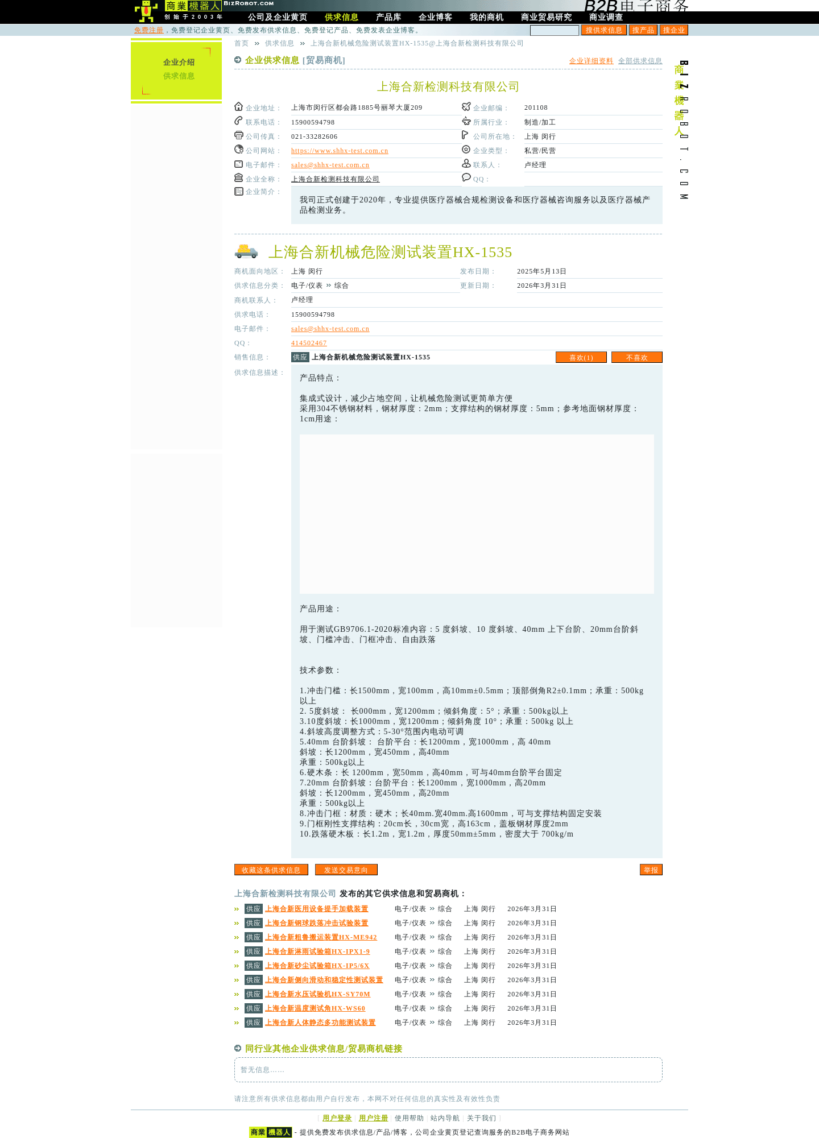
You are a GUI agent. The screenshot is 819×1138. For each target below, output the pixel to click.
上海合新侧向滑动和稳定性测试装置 (324, 980)
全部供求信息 (640, 61)
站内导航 (445, 1118)
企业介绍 (179, 62)
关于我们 (482, 1118)
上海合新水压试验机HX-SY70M (318, 994)
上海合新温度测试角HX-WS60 (315, 1008)
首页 (241, 43)
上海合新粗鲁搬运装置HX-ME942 (321, 937)
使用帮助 (409, 1118)
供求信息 (179, 76)
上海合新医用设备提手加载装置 (317, 909)
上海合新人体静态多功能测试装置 (320, 1023)
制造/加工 (540, 122)
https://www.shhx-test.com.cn (339, 151)
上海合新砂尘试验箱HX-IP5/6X (317, 966)
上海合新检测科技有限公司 (335, 179)
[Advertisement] (477, 514)
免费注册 (149, 30)
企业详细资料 (591, 61)
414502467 (309, 343)
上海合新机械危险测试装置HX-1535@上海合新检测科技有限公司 (417, 43)
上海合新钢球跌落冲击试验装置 (317, 923)
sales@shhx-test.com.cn (330, 165)
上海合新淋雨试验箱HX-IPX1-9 (317, 951)
